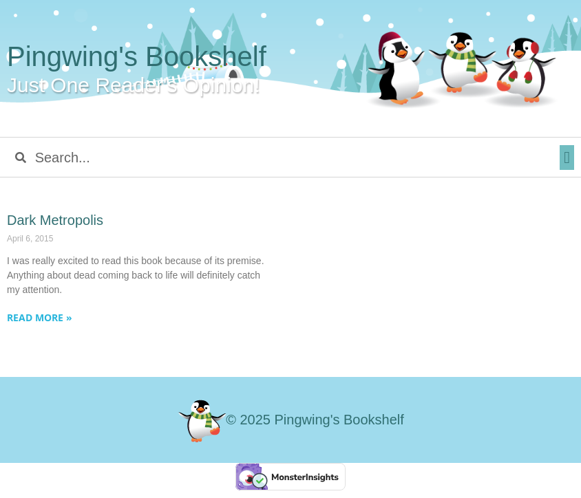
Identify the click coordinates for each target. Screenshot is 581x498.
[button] (567, 157)
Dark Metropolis (55, 220)
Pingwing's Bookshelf (136, 56)
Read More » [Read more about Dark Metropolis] (39, 317)
